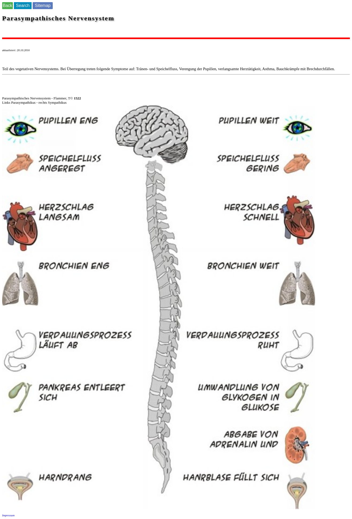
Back (7, 5)
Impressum (8, 515)
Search (23, 5)
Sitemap (43, 5)
